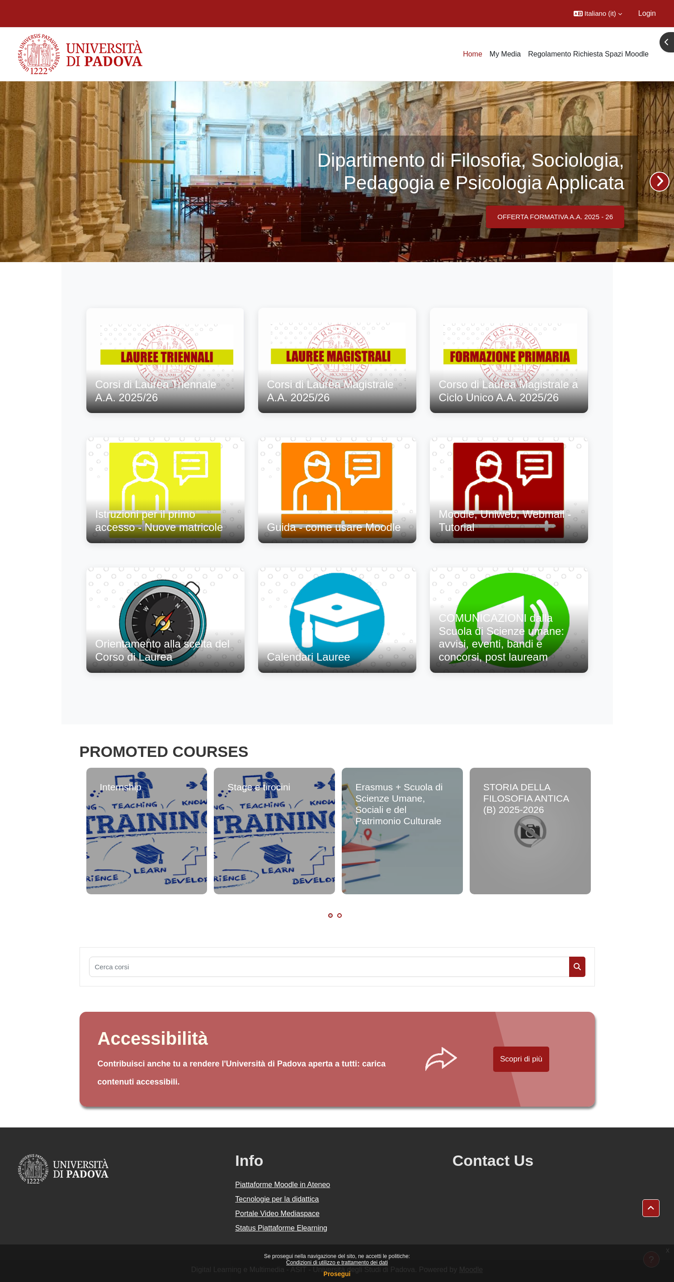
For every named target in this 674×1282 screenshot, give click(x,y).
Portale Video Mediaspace (277, 1213)
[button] (597, 13)
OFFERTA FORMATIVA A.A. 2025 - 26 (555, 217)
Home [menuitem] (472, 54)
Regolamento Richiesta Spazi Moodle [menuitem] (588, 54)
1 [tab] (330, 915)
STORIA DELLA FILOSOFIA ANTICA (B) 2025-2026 (526, 798)
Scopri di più (521, 1059)
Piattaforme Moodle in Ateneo (282, 1184)
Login (647, 13)
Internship (120, 787)
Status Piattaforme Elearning (281, 1228)
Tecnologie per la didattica (277, 1199)
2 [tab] (339, 915)
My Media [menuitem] (505, 54)
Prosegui (337, 1273)
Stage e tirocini (258, 787)
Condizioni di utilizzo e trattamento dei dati (337, 1262)
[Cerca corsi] (329, 967)
